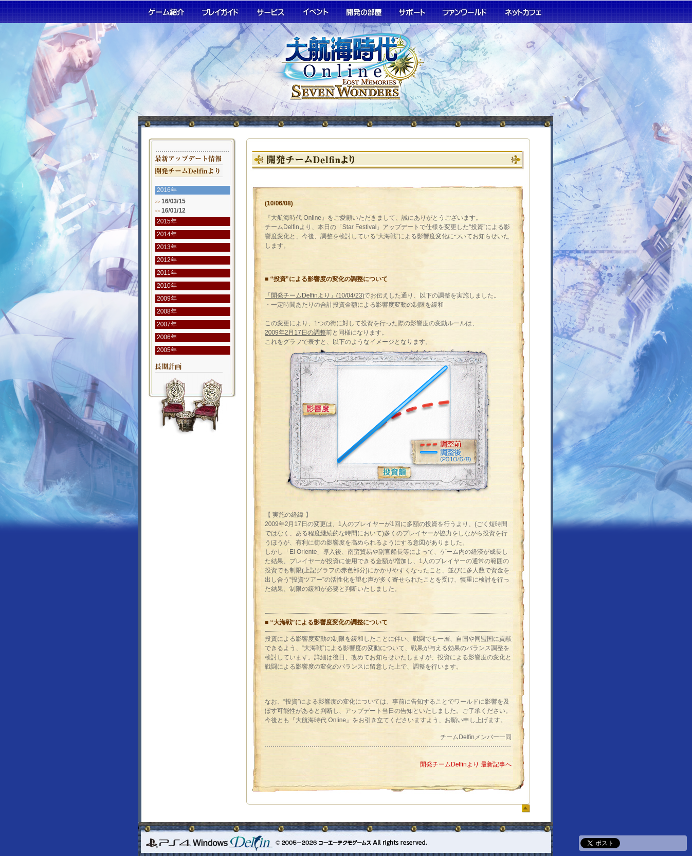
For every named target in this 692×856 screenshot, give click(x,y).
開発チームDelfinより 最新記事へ (466, 764)
